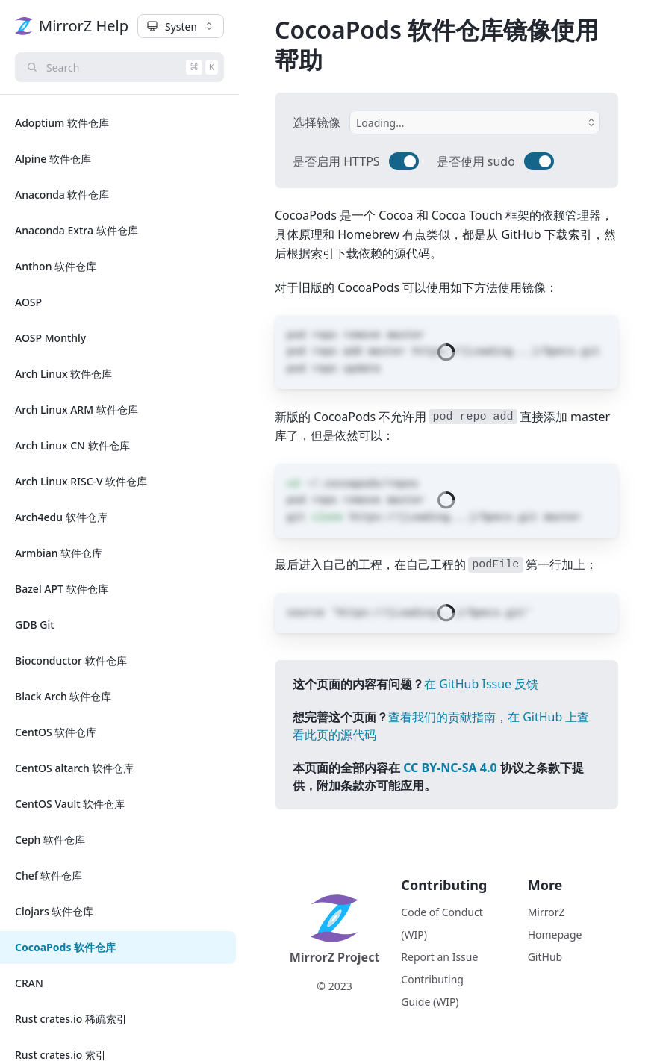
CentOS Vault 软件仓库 (70, 804)
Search (124, 67)
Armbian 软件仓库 (58, 553)
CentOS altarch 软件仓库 (74, 768)
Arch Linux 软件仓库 (63, 374)
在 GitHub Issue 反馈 (481, 684)
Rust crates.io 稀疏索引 (71, 1019)
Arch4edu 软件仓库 (61, 517)
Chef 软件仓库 (48, 875)
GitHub (545, 957)
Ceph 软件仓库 (50, 840)
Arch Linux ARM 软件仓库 (76, 409)
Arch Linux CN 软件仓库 (72, 445)
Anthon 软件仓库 (55, 266)
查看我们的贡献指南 (442, 717)
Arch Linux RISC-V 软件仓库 (81, 481)
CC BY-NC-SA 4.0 (449, 767)
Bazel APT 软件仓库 (61, 589)
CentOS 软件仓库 (55, 732)
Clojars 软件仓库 (54, 911)
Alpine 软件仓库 (53, 159)
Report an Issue (439, 957)
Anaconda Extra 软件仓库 (76, 230)
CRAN (29, 983)
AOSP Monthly (50, 338)
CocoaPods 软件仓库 (65, 947)
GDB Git (34, 624)
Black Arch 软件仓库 (63, 696)
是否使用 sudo (476, 161)
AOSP (28, 302)
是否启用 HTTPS (336, 161)
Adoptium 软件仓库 (62, 123)
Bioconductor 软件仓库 (71, 660)
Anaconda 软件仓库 (62, 194)
